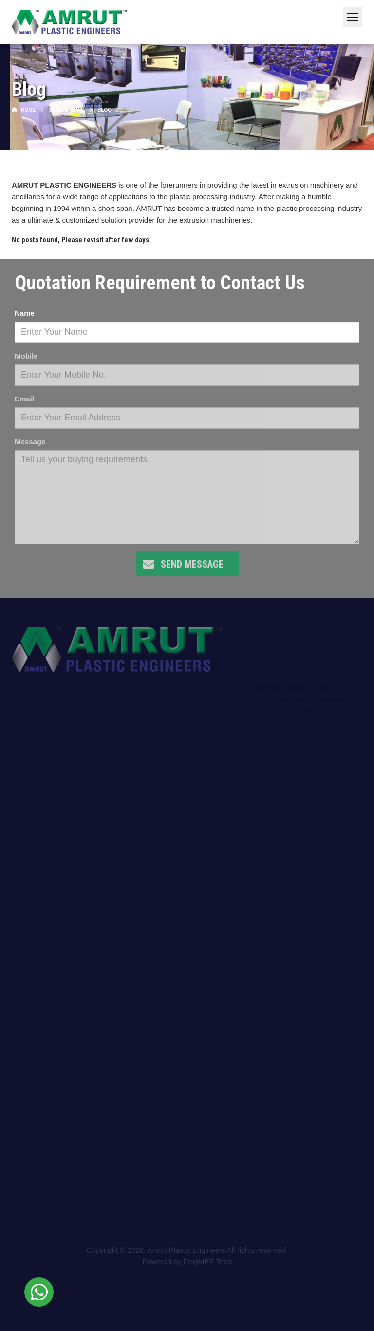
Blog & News (66, 110)
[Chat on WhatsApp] (39, 1292)
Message (30, 441)
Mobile (26, 356)
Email (24, 399)
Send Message (192, 564)
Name (25, 313)
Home (24, 110)
